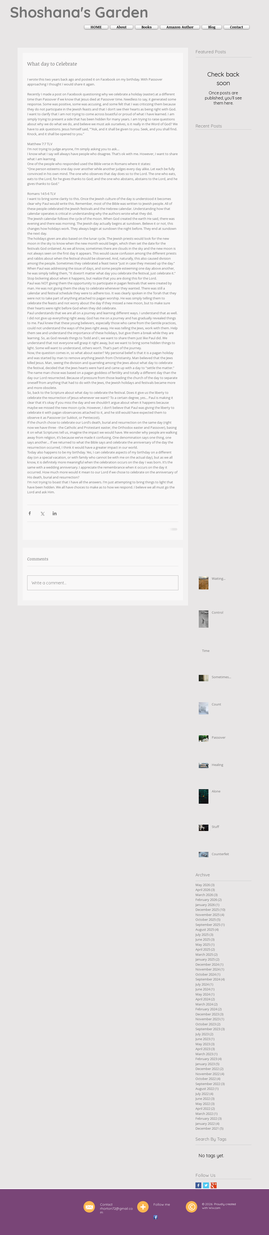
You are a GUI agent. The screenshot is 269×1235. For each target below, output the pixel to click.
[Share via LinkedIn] (54, 513)
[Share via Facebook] (29, 513)
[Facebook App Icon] (155, 1217)
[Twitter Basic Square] (206, 1185)
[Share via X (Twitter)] (42, 513)
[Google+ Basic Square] (214, 1185)
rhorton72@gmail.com (116, 1210)
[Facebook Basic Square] (198, 1185)
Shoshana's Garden (79, 12)
